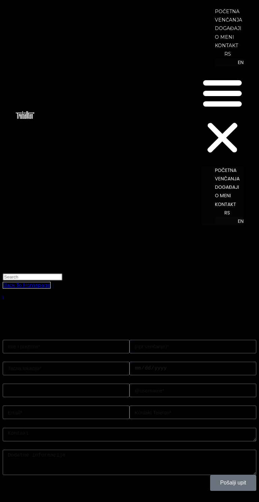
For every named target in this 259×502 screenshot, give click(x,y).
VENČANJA (228, 20)
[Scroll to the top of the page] (3, 298)
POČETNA (227, 11)
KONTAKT (226, 45)
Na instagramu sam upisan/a (163, 379)
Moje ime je (16, 335)
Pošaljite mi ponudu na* (30, 401)
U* (5, 357)
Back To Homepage (26, 285)
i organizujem (146, 335)
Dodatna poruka (22, 445)
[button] (222, 116)
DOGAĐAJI (228, 28)
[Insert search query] (32, 276)
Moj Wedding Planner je (31, 423)
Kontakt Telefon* (149, 401)
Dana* (137, 357)
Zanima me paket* (25, 379)
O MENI (224, 37)
